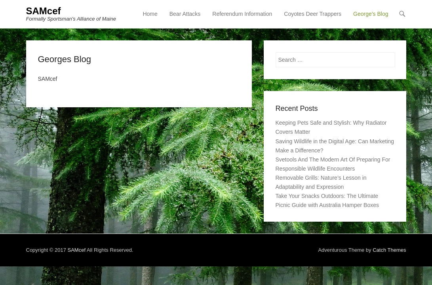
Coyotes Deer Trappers (312, 14)
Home (150, 14)
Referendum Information (242, 14)
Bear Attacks (185, 14)
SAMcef (43, 11)
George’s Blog (370, 14)
